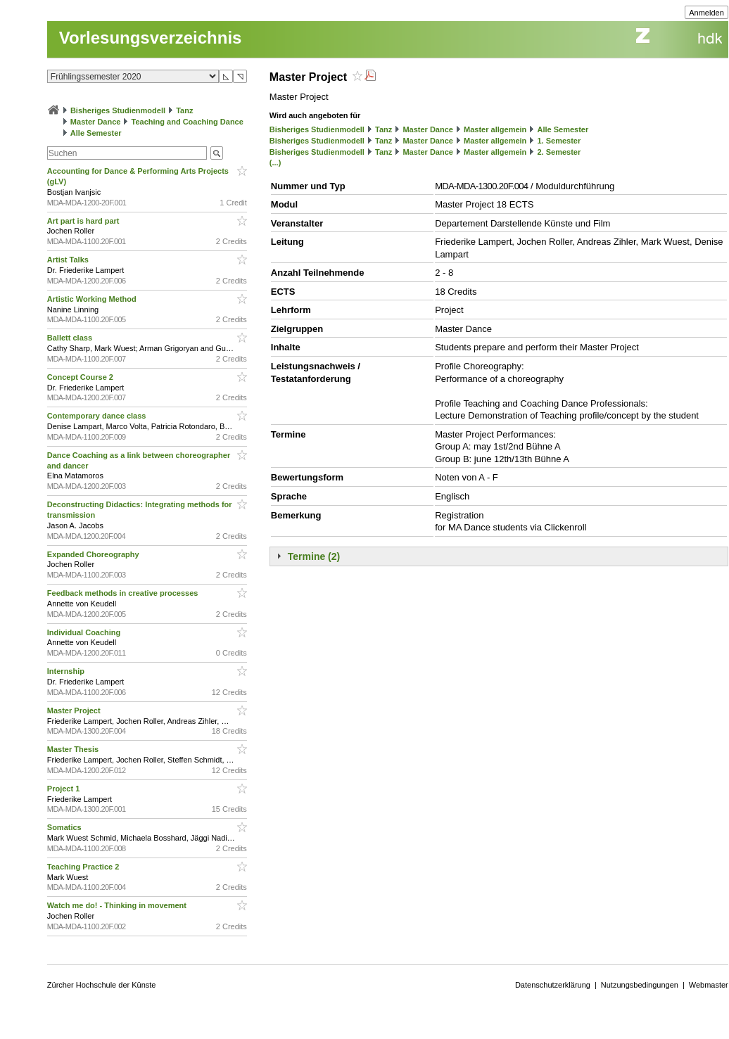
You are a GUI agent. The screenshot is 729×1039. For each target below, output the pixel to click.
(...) (275, 162)
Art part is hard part (84, 221)
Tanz (184, 110)
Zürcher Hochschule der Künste (101, 985)
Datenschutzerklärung (552, 985)
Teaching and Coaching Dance (187, 121)
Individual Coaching (85, 632)
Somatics (65, 827)
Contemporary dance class (97, 416)
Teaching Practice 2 (84, 866)
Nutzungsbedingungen (639, 985)
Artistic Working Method (93, 299)
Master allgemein (495, 129)
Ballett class (70, 337)
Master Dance (95, 121)
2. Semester (559, 152)
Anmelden (706, 12)
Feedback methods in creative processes (124, 593)
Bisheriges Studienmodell (117, 110)
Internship (67, 671)
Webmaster (708, 985)
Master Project (75, 710)
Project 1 (64, 788)
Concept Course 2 (81, 377)
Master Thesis (74, 749)
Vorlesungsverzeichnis (150, 37)
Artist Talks (69, 259)
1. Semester (559, 140)
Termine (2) (314, 556)
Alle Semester (96, 133)
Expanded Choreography (94, 554)
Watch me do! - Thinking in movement (118, 905)
